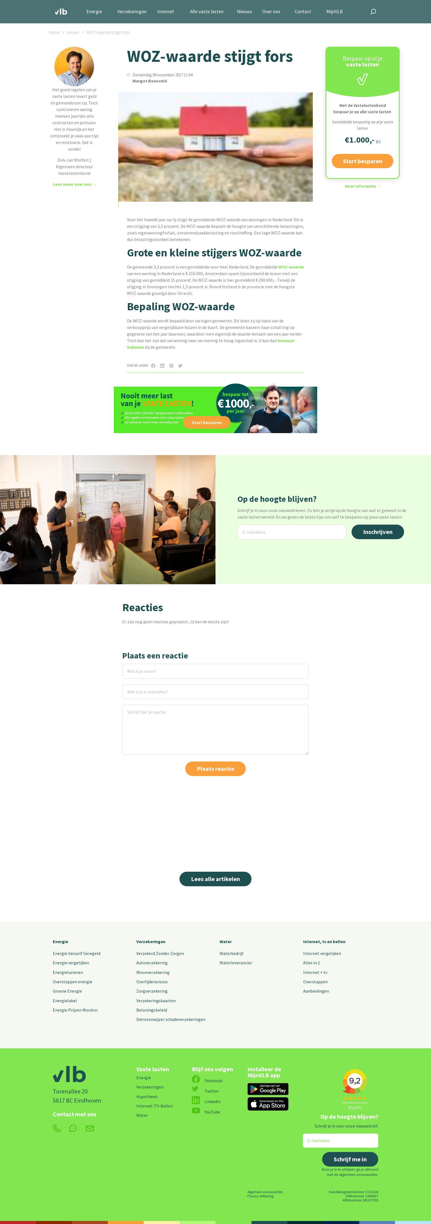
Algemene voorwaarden (265, 1192)
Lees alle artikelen (215, 879)
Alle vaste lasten (206, 12)
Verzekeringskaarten (156, 1000)
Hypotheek (146, 1096)
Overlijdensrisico (152, 981)
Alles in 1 (311, 962)
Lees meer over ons (72, 184)
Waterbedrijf (232, 953)
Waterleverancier (236, 962)
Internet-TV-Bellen (154, 1106)
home (54, 32)
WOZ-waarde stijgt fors (108, 32)
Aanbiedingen (316, 991)
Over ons (271, 12)
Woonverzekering (153, 972)
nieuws (73, 32)
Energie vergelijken (71, 962)
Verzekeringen (132, 12)
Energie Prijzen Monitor (75, 1010)
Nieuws (244, 12)
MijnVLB (334, 12)
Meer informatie (360, 186)
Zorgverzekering (152, 991)
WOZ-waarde (291, 267)
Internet (165, 12)
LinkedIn (206, 1101)
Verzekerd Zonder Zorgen (160, 953)
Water (226, 941)
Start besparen (362, 161)
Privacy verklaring (260, 1196)
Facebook (207, 1080)
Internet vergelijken (322, 953)
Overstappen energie (72, 981)
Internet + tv (315, 972)
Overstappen (315, 981)
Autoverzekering (152, 962)
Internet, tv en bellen (324, 941)
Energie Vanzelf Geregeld (76, 953)
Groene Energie (67, 991)
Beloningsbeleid (151, 1010)
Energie (94, 12)
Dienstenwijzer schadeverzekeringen (170, 1019)
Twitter (205, 1091)
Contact (303, 12)
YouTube (206, 1112)
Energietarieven (68, 972)
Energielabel (65, 1000)
